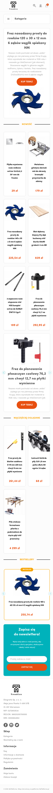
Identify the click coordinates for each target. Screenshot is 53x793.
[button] (8, 19)
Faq (5, 751)
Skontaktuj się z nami (13, 740)
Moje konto (9, 773)
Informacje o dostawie (14, 755)
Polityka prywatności (13, 759)
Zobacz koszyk (10, 777)
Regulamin (8, 762)
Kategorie (8, 736)
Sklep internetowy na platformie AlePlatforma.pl (33, 789)
